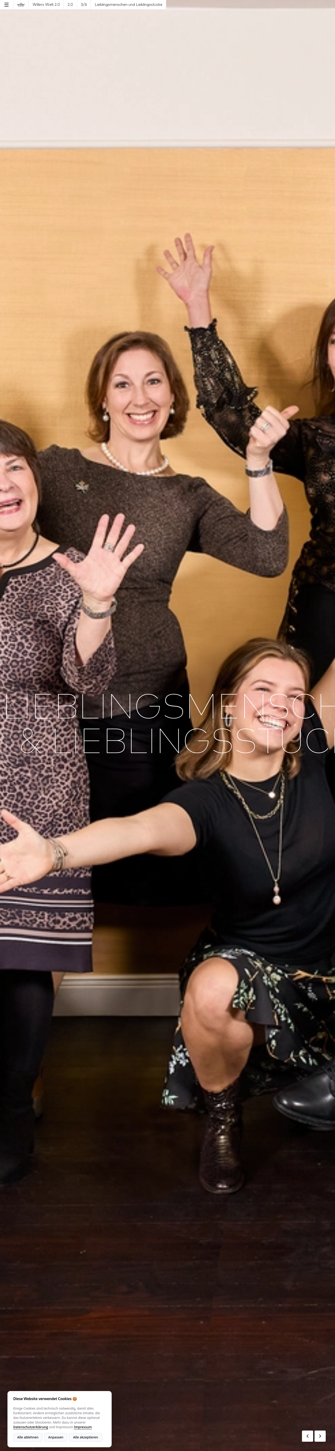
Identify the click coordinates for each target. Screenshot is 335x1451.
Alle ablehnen (27, 1437)
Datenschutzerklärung (30, 1427)
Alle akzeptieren (85, 1437)
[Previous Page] (307, 1436)
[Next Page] (320, 1436)
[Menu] (6, 4)
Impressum (83, 1427)
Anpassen (55, 1437)
